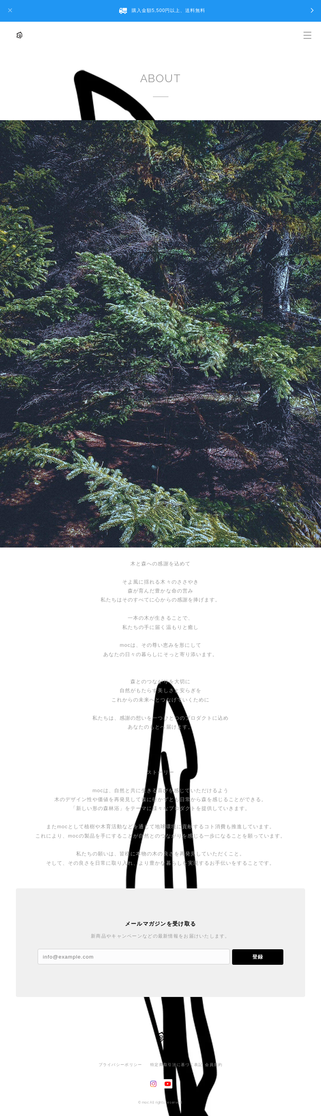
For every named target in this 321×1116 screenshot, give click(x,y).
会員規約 (213, 1064)
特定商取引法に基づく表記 (176, 1064)
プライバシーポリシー (120, 1064)
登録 (257, 957)
